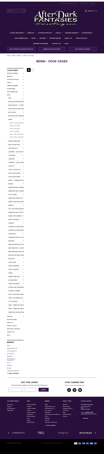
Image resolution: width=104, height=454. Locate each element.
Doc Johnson (10, 353)
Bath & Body (12, 112)
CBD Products (13, 148)
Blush (8, 345)
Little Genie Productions (13, 370)
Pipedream (10, 356)
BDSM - (19, 55)
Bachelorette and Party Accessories (15, 108)
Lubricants (12, 233)
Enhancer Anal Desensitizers (15, 187)
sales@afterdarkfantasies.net (89, 414)
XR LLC (9, 362)
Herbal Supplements (15, 216)
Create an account (72, 3)
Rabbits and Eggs (14, 276)
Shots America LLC (12, 351)
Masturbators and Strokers (15, 251)
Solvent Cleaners (14, 290)
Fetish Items (12, 194)
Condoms (11, 159)
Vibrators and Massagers (15, 312)
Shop (33, 38)
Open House (12, 262)
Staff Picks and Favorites (15, 294)
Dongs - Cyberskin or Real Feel (15, 180)
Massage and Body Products (15, 244)
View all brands (13, 373)
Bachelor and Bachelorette (15, 101)
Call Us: (87, 412)
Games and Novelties (15, 198)
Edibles (10, 184)
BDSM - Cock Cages (15, 125)
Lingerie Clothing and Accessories (15, 226)
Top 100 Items (12, 301)
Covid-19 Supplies (14, 169)
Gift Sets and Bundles (15, 208)
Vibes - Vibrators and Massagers (15, 305)
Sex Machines (12, 280)
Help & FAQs (10, 410)
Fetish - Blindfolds (14, 131)
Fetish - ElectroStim (15, 128)
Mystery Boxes (55, 38)
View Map (85, 418)
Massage (11, 241)
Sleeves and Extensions (15, 287)
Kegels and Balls (14, 219)
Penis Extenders (13, 265)
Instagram (80, 390)
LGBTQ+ (58, 33)
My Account (83, 3)
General (11, 205)
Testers (42, 38)
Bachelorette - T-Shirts (15, 105)
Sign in (63, 3)
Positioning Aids (21, 38)
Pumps (10, 273)
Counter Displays (45, 33)
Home (8, 55)
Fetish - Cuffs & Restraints (16, 134)
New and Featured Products (15, 255)
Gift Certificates (11, 408)
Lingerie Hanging (71, 33)
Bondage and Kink (14, 141)
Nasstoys (9, 365)
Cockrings (11, 155)
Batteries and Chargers (15, 116)
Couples (11, 166)
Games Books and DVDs (15, 201)
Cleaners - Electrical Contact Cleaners (15, 151)
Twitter (75, 390)
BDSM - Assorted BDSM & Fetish (18, 123)
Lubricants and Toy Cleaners (15, 237)
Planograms (87, 33)
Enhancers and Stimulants (15, 191)
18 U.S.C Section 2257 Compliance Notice (52, 443)
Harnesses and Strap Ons (15, 212)
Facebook (69, 390)
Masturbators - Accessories (15, 248)
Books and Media (17, 33)
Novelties (11, 258)
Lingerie (11, 223)
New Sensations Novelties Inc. (11, 359)
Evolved (9, 368)
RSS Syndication (67, 414)
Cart (92, 11)
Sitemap (65, 416)
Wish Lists (93, 3)
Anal (9, 98)
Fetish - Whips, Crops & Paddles (18, 137)
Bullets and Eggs (14, 144)
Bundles (30, 33)
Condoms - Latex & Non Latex (15, 162)
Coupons (9, 406)
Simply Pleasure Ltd (12, 348)
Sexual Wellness (14, 283)
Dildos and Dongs (14, 173)
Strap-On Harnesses (15, 298)
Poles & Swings (13, 269)
